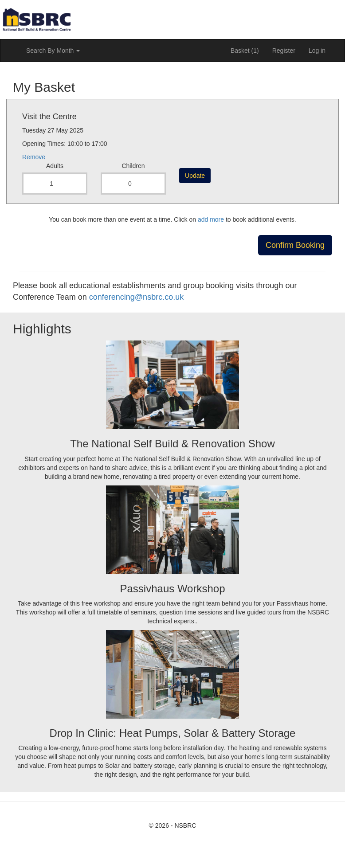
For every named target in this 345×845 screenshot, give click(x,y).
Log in (317, 50)
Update (195, 175)
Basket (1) (245, 50)
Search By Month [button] (53, 50)
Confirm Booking (295, 245)
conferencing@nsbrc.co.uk (136, 297)
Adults (54, 165)
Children (133, 165)
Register (283, 50)
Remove (33, 156)
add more (211, 219)
